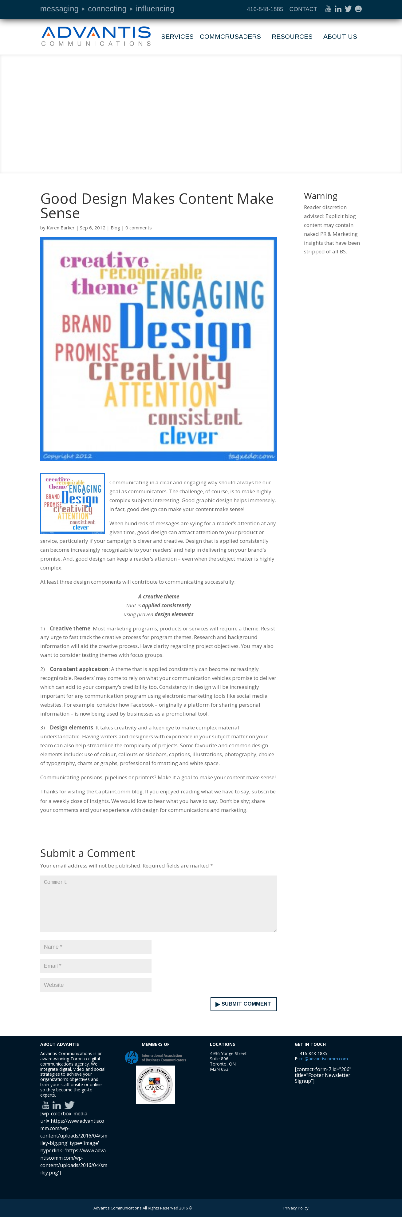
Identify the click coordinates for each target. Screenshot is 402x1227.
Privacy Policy (296, 1218)
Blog (115, 227)
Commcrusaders (230, 37)
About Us (340, 37)
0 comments (138, 227)
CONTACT (303, 9)
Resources (292, 37)
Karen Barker (61, 227)
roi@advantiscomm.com (323, 1068)
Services (177, 37)
